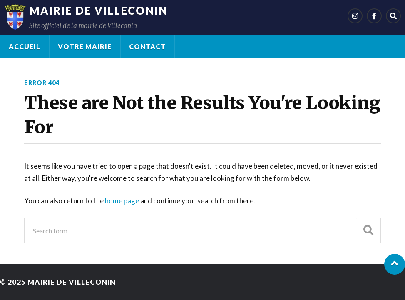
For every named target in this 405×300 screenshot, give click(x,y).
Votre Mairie (85, 46)
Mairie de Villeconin (98, 10)
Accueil (24, 46)
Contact (147, 46)
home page (122, 200)
